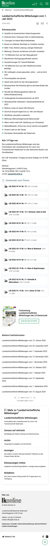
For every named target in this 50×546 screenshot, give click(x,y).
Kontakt (14, 524)
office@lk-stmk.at (13, 520)
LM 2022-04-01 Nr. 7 (23, 240)
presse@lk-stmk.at (15, 174)
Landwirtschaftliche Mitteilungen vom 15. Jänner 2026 (24, 340)
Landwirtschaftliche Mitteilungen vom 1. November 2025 (24, 362)
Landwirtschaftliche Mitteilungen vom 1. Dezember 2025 (24, 351)
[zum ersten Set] (15, 397)
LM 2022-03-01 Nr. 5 (23, 260)
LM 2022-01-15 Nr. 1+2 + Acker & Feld (26, 292)
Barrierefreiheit (40, 524)
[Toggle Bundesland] (34, 4)
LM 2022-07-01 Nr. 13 (23, 186)
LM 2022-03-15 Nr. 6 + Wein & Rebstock (27, 250)
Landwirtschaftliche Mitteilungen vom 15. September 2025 (23, 379)
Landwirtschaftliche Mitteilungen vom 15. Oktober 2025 (24, 367)
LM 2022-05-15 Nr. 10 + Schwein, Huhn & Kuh (27, 213)
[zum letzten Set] (34, 397)
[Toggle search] (41, 4)
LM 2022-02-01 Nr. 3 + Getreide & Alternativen (22, 280)
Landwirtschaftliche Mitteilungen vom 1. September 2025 (25, 386)
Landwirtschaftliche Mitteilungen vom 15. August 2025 (24, 392)
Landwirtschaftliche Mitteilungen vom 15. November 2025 (25, 357)
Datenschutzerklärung (26, 524)
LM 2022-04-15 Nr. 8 (23, 232)
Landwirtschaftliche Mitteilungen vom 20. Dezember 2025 (25, 346)
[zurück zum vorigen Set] (19, 397)
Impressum (6, 524)
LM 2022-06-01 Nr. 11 (23, 203)
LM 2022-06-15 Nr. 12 (23, 195)
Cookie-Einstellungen (9, 526)
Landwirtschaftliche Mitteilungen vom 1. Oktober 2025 (23, 373)
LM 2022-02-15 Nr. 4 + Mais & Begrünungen (27, 269)
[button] (46, 3)
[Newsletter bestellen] (8, 537)
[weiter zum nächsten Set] (31, 397)
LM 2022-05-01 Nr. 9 (23, 223)
